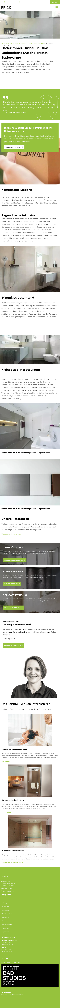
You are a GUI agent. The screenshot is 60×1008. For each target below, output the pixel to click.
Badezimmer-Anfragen (12, 645)
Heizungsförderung (13, 147)
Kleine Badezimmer (11, 584)
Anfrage (54, 2)
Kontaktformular (6, 924)
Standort (4, 2)
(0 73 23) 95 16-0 (19, 2)
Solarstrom (5, 906)
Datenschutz (5, 928)
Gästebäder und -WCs (12, 607)
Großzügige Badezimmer (13, 560)
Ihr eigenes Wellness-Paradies (14, 749)
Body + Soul (6, 812)
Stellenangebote (6, 914)
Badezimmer (23, 44)
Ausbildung (5, 917)
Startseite (4, 44)
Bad (2, 899)
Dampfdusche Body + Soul (12, 800)
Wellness (5, 761)
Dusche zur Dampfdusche (12, 851)
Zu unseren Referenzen (11, 534)
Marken (3, 921)
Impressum (5, 932)
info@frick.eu (35, 2)
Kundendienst (5, 910)
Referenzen (13, 44)
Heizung (4, 903)
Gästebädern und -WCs (36, 44)
